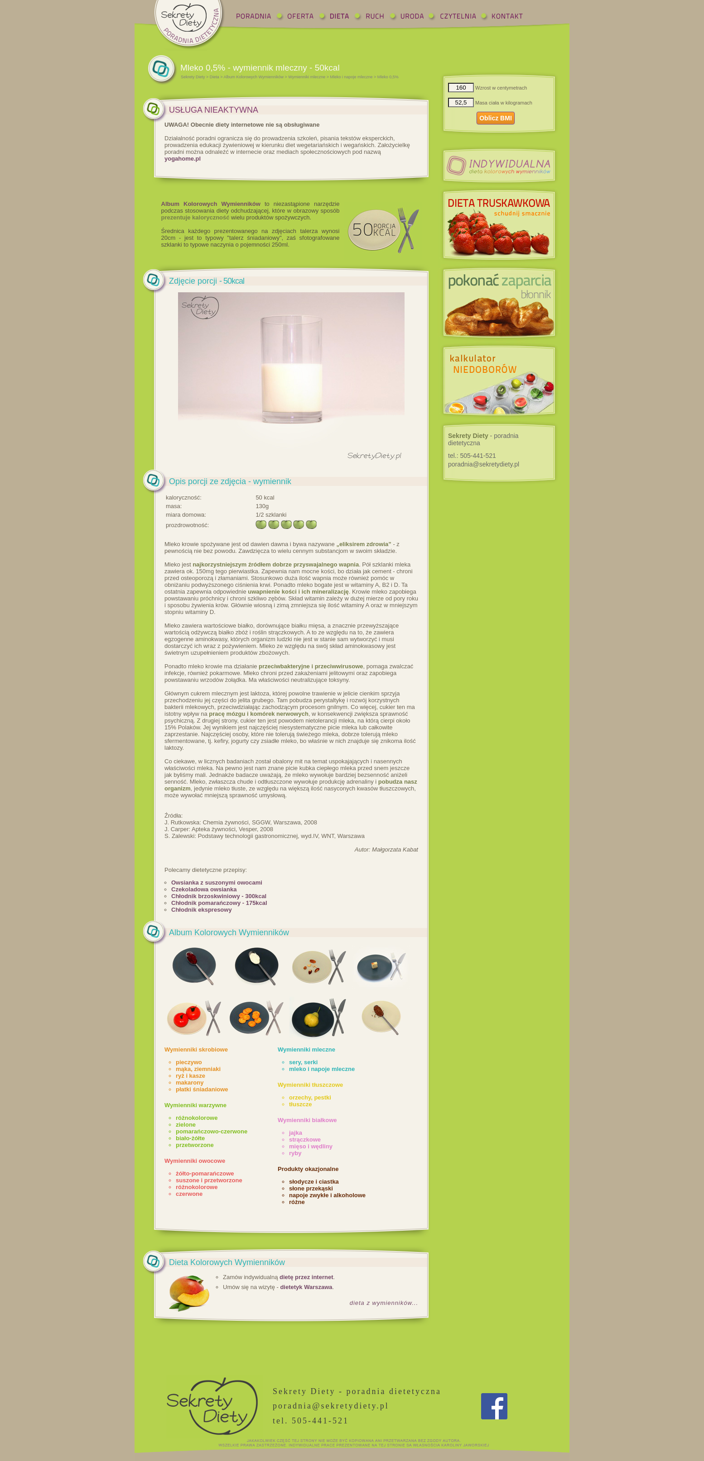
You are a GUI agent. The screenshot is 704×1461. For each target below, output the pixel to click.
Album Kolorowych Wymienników (254, 77)
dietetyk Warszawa (306, 1287)
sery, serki (303, 1062)
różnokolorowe (196, 1117)
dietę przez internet (306, 1277)
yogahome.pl (182, 158)
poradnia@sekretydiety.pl (483, 464)
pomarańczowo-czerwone (211, 1131)
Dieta (214, 77)
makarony (189, 1082)
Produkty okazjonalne (308, 1169)
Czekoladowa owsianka (204, 889)
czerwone (189, 1193)
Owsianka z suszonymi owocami (216, 882)
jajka (295, 1132)
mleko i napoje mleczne (322, 1069)
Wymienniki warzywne (195, 1105)
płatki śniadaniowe (202, 1089)
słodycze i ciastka (314, 1181)
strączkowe (305, 1139)
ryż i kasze (190, 1075)
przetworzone (195, 1145)
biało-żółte (190, 1138)
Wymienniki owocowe (194, 1160)
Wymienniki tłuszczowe (310, 1084)
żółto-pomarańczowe (205, 1173)
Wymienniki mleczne (306, 77)
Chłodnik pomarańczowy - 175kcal (219, 902)
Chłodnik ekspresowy (201, 909)
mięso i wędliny (311, 1146)
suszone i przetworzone (209, 1180)
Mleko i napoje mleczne (351, 77)
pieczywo (189, 1062)
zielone (186, 1124)
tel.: (472, 455)
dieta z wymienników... (384, 1302)
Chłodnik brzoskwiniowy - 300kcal (218, 896)
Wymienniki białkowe (307, 1120)
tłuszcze (300, 1104)
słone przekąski (311, 1188)
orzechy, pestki (310, 1097)
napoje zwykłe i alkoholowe (327, 1195)
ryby (295, 1153)
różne (297, 1202)
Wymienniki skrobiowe (196, 1049)
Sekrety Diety (193, 77)
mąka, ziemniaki (198, 1069)
